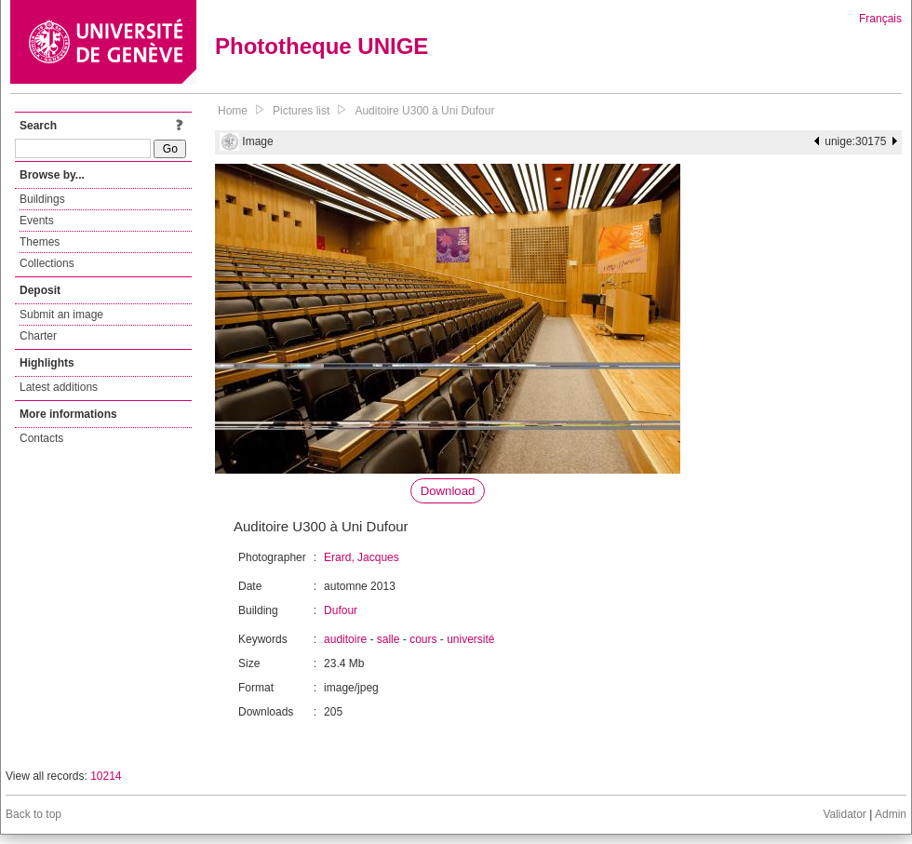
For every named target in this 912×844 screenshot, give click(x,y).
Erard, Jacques (361, 557)
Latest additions (59, 387)
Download (448, 491)
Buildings (42, 199)
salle (388, 639)
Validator (844, 814)
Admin (890, 814)
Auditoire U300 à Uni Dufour (424, 110)
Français (880, 18)
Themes (40, 241)
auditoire (345, 639)
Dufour (340, 610)
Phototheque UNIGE (321, 46)
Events (37, 220)
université (470, 639)
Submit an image (61, 314)
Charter (38, 335)
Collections (47, 263)
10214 (105, 776)
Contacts (41, 438)
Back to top (33, 814)
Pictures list (301, 110)
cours (422, 639)
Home (233, 110)
